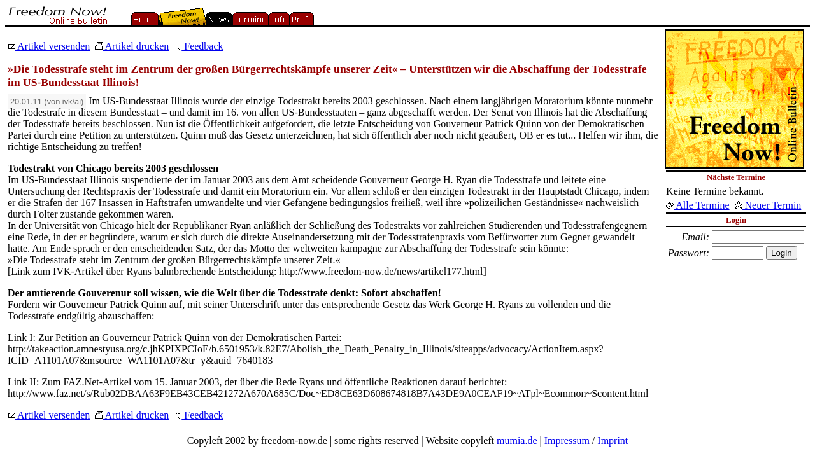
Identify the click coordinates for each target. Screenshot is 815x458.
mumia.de (517, 440)
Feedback (198, 46)
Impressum (567, 440)
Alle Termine (697, 205)
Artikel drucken (132, 46)
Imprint (612, 440)
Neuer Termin (768, 205)
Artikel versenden (49, 46)
